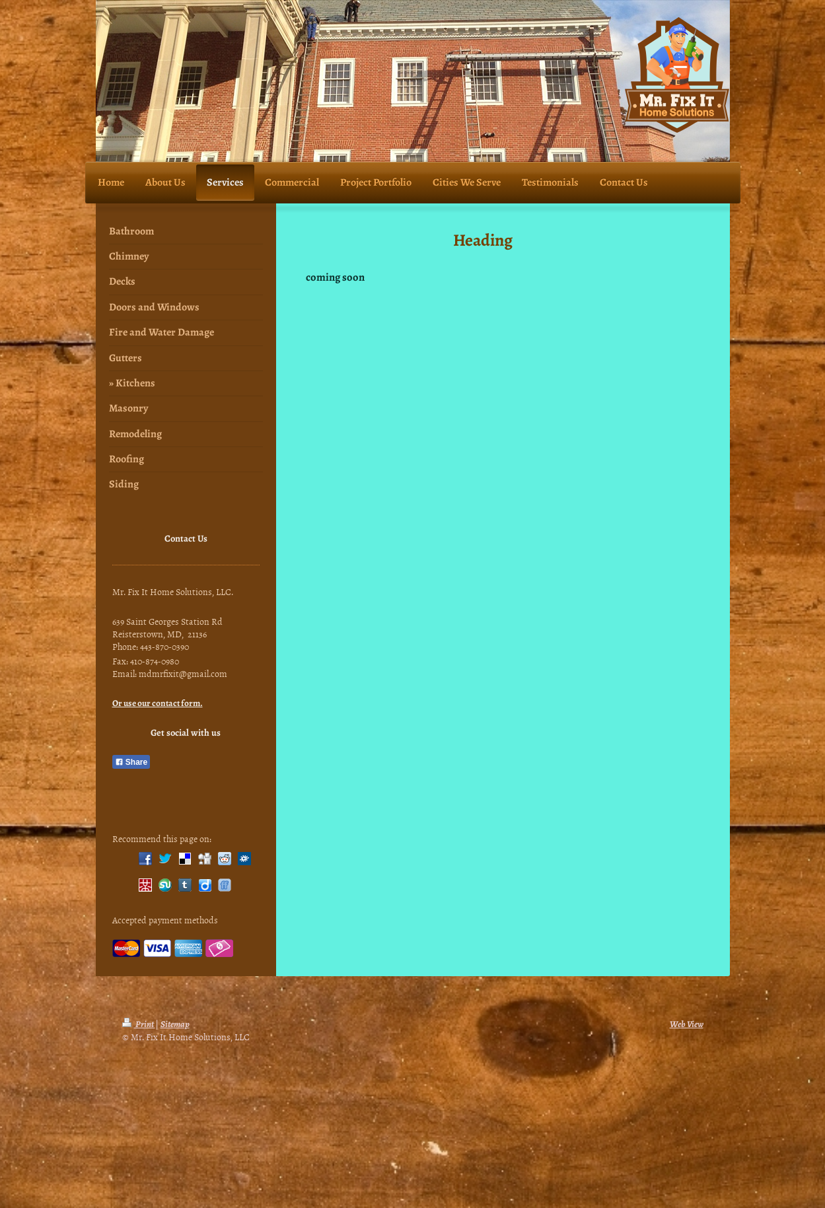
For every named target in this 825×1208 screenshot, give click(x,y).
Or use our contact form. (157, 703)
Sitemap (175, 1024)
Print (138, 1024)
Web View (686, 1024)
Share (131, 762)
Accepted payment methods (165, 920)
